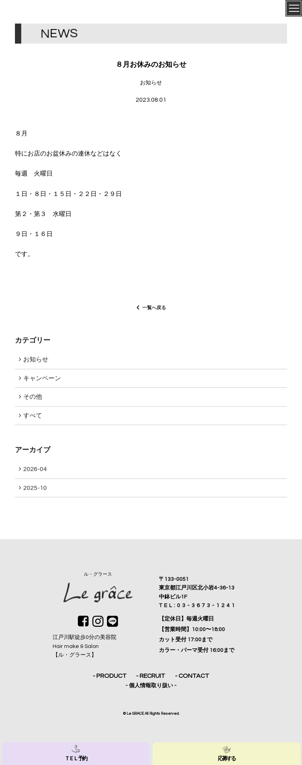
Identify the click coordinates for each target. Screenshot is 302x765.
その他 (32, 399)
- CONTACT (192, 676)
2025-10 (35, 490)
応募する (227, 753)
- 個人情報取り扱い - (151, 685)
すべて (32, 418)
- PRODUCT (110, 676)
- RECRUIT (150, 676)
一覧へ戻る (154, 310)
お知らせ (35, 362)
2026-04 (35, 472)
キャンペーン (42, 380)
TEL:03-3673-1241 (198, 605)
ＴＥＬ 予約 (75, 753)
